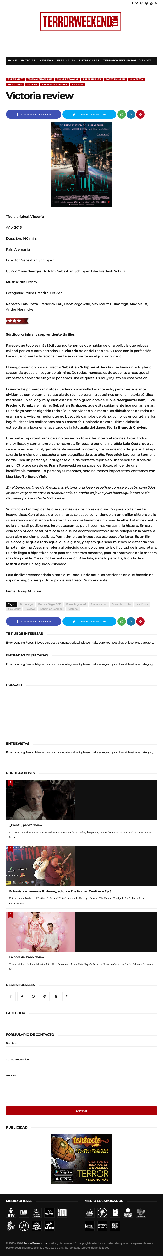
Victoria (77, 84)
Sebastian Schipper (54, 84)
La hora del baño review (26, 957)
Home (12, 60)
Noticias (28, 60)
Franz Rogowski (67, 79)
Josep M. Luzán (115, 79)
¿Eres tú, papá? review (25, 825)
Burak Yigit (15, 79)
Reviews (46, 60)
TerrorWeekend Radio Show (127, 60)
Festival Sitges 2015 (40, 79)
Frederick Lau (92, 79)
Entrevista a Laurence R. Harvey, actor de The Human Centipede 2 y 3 (60, 891)
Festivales (66, 60)
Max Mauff (15, 84)
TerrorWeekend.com (36, 1243)
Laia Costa (136, 79)
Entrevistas (89, 60)
